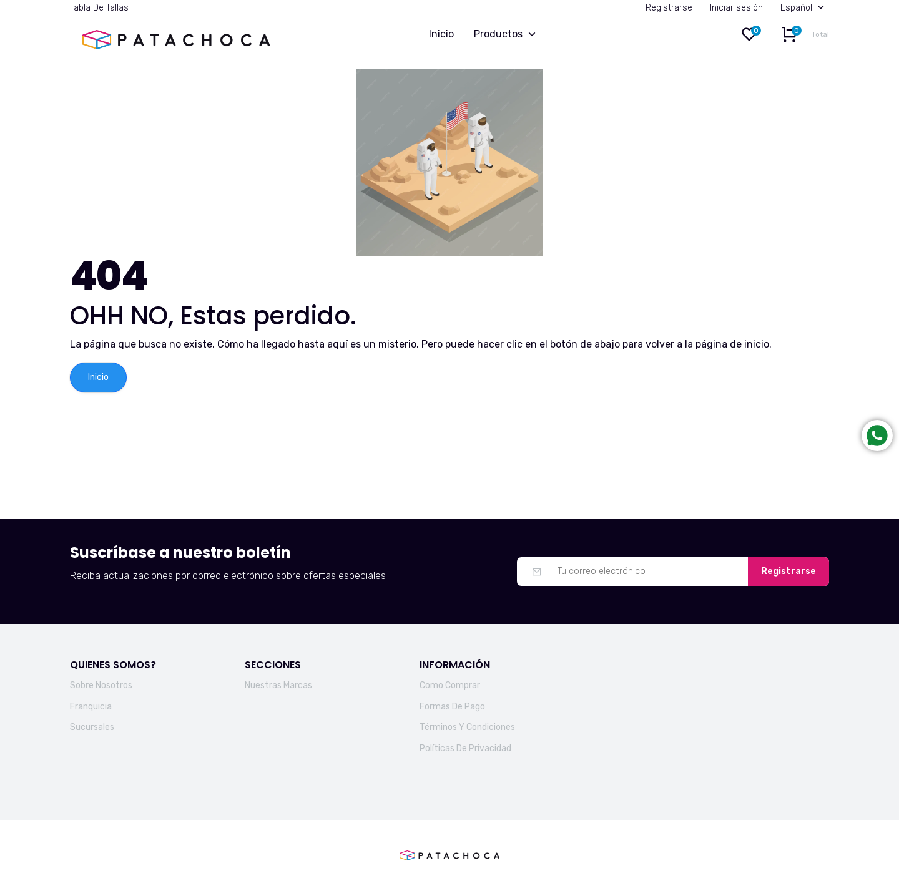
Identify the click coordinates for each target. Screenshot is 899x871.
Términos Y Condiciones (467, 727)
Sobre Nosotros (101, 685)
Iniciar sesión (736, 7)
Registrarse (669, 7)
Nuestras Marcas (278, 685)
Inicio (441, 34)
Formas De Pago (452, 706)
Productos (507, 35)
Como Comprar (450, 685)
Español (804, 8)
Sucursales (92, 727)
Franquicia (91, 706)
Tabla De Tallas (99, 7)
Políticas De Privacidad (465, 748)
